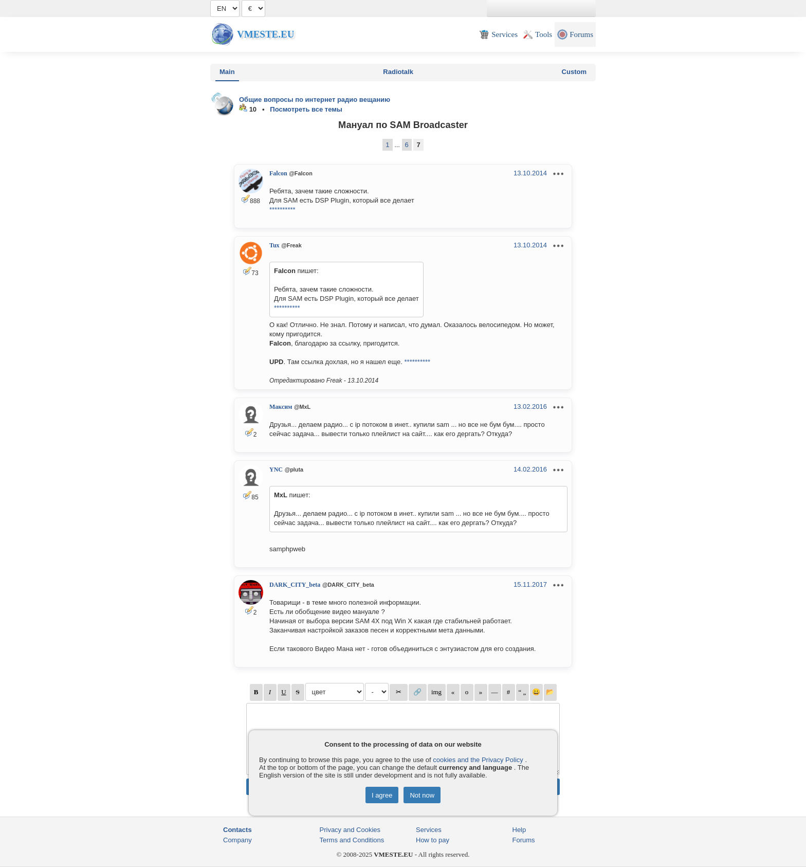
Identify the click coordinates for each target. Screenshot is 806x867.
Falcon (278, 173)
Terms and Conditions (352, 840)
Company (237, 840)
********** (282, 209)
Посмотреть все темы (306, 109)
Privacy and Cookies (350, 830)
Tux (274, 245)
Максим (280, 406)
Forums (523, 840)
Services (429, 830)
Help (519, 830)
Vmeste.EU (265, 34)
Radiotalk (398, 72)
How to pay (432, 840)
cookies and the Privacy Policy (478, 760)
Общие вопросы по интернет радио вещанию (314, 99)
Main (227, 72)
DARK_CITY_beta (294, 584)
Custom (574, 72)
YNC (276, 469)
